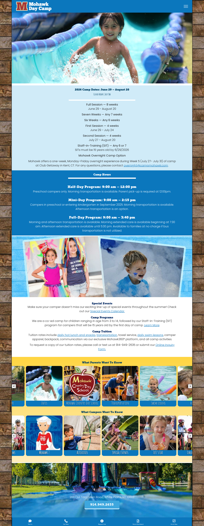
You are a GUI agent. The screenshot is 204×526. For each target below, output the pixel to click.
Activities (82, 452)
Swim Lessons (158, 403)
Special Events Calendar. (107, 311)
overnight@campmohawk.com (146, 165)
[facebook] (94, 489)
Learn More (152, 325)
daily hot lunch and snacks (76, 335)
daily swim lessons (150, 335)
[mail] (110, 489)
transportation (106, 335)
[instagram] (99, 489)
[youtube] (104, 489)
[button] (14, 386)
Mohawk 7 (44, 452)
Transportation (120, 403)
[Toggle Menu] (186, 6)
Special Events (120, 452)
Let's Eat (158, 452)
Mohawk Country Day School (82, 403)
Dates (44, 403)
